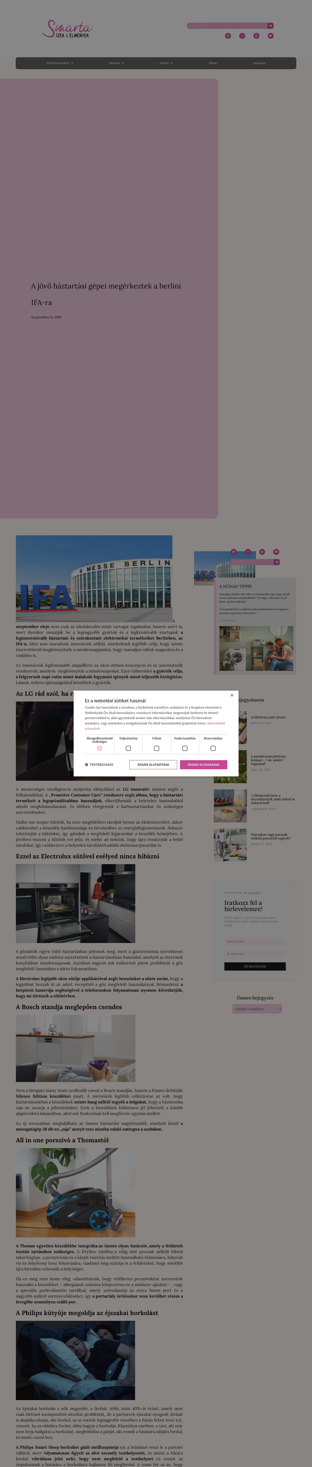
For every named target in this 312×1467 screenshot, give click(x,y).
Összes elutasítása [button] (153, 765)
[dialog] (156, 734)
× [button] (231, 695)
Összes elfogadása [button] (203, 765)
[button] (99, 764)
